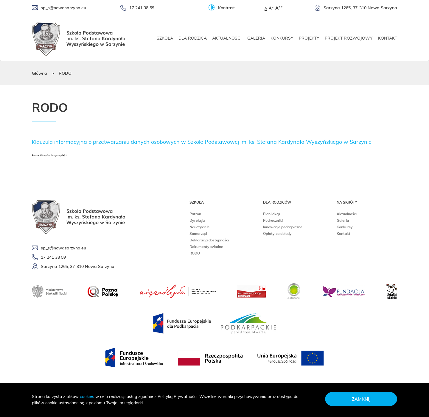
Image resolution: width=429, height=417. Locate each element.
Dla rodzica (192, 38)
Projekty (309, 38)
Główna (39, 73)
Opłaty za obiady (277, 233)
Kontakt (387, 38)
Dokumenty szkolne (206, 247)
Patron (195, 214)
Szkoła (165, 38)
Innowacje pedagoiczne (282, 227)
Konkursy (282, 38)
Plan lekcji (271, 214)
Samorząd (198, 233)
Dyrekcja (197, 220)
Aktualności (227, 38)
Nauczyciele (199, 227)
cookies (87, 397)
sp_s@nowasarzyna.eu (59, 8)
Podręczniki (273, 220)
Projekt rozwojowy (349, 38)
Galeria (256, 38)
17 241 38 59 (137, 8)
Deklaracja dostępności (209, 240)
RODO (194, 253)
